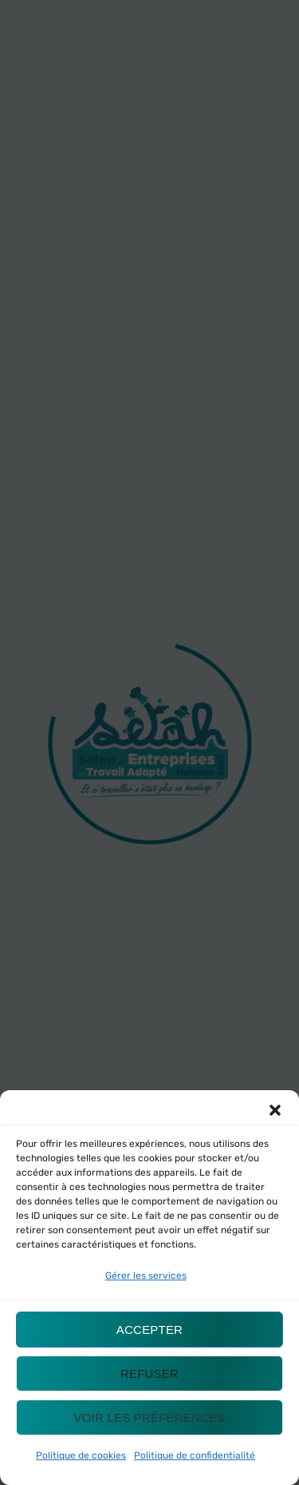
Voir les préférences (150, 1417)
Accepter (149, 1329)
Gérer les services (146, 1275)
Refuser (149, 1373)
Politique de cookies (81, 1455)
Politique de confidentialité (194, 1455)
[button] (275, 1110)
